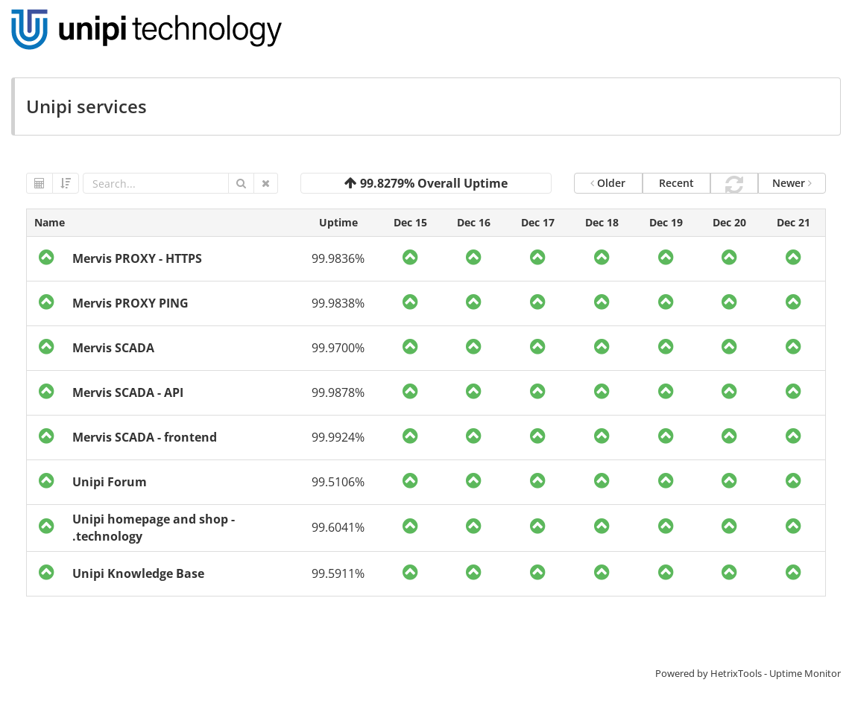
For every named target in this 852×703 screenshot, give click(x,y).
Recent (676, 183)
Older (607, 183)
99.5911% (338, 573)
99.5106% (338, 482)
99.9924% (338, 437)
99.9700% (338, 348)
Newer (792, 183)
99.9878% (338, 392)
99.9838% (338, 303)
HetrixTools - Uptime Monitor (775, 673)
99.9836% (338, 258)
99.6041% (338, 527)
